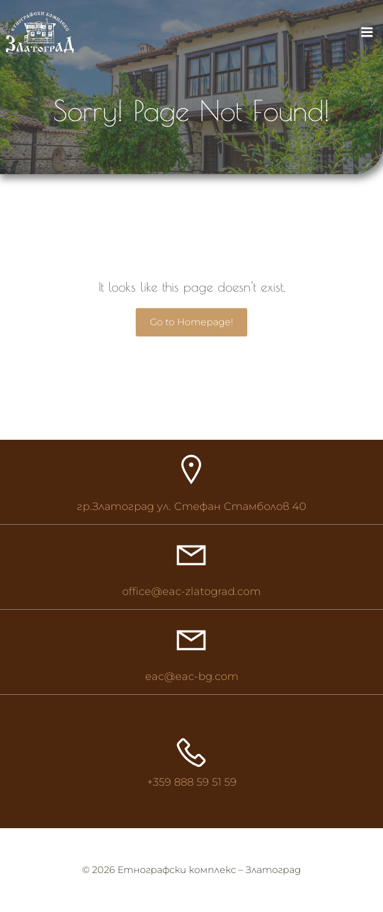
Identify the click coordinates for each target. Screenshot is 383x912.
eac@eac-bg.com (191, 676)
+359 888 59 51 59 (192, 782)
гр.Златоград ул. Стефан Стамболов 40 (191, 506)
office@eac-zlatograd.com (191, 591)
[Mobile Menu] (367, 32)
